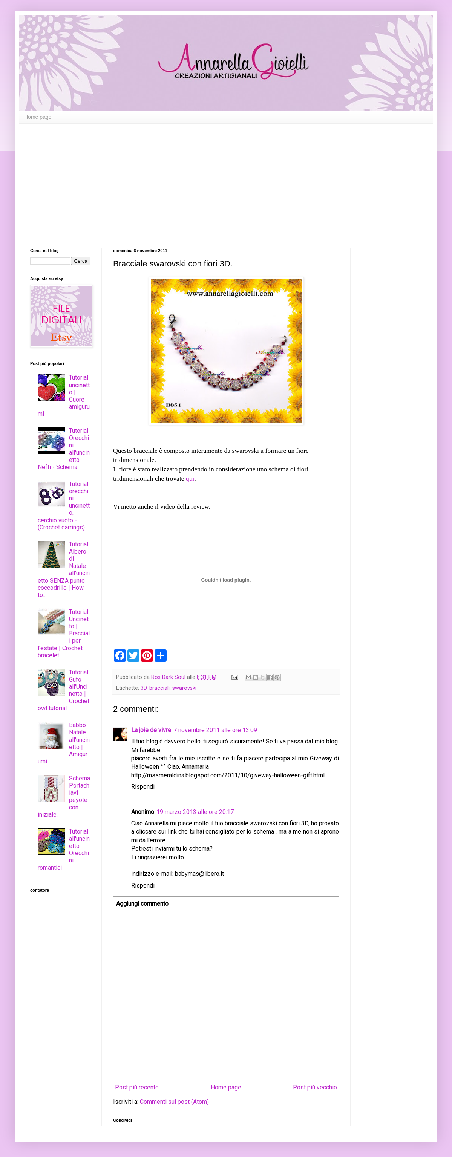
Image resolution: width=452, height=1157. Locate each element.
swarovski (184, 688)
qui (190, 478)
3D (144, 688)
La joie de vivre (151, 730)
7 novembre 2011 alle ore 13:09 (215, 730)
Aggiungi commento (142, 903)
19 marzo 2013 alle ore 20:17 (195, 811)
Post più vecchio (315, 1087)
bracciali (159, 688)
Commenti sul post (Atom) (174, 1101)
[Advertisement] (226, 180)
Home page (37, 117)
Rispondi (143, 786)
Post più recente (137, 1087)
